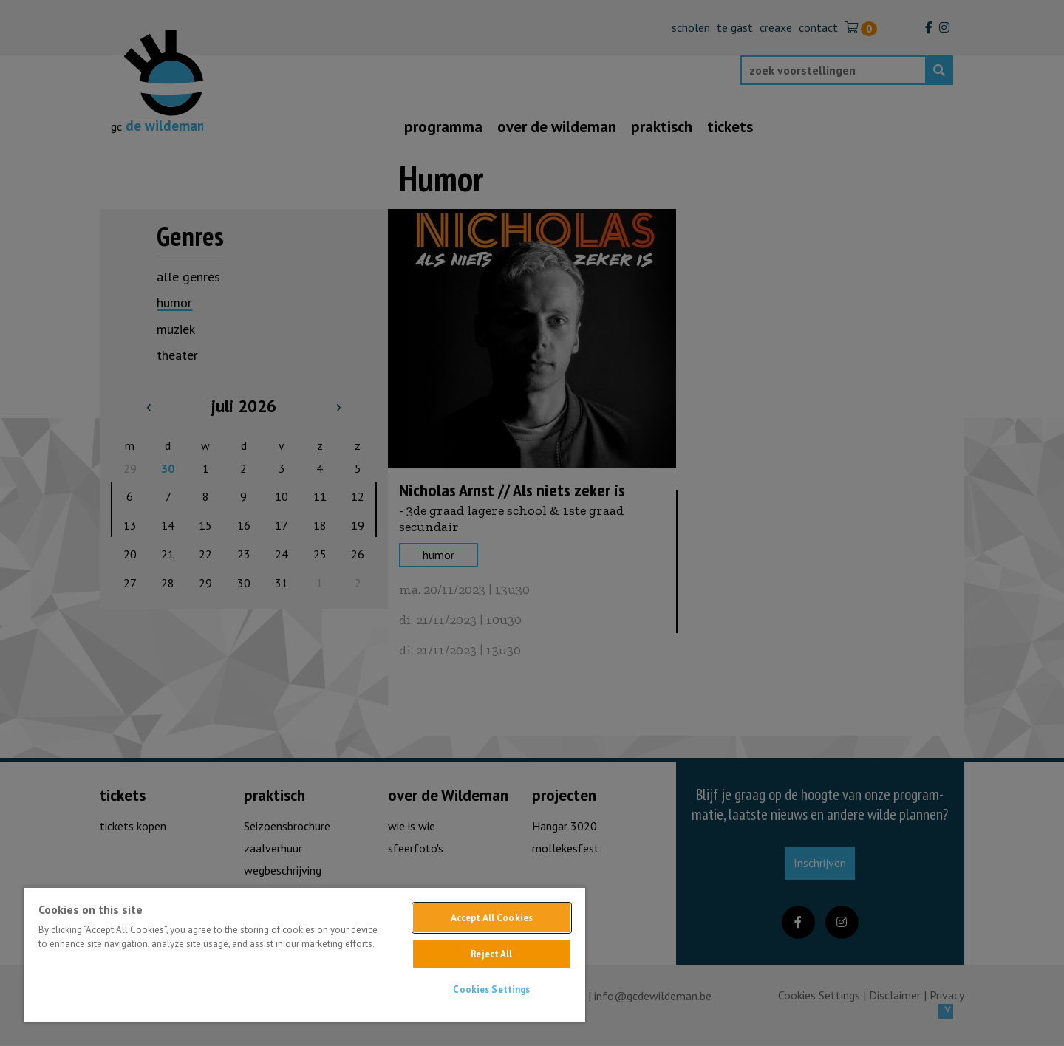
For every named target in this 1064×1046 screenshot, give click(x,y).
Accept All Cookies (492, 918)
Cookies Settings (491, 989)
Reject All (491, 954)
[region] (304, 954)
